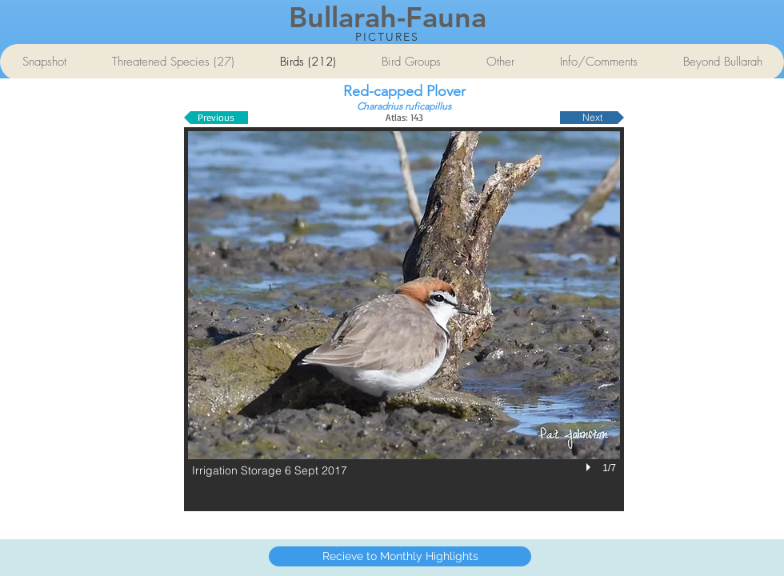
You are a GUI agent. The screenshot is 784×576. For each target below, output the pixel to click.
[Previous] (216, 117)
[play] (590, 467)
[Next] (592, 117)
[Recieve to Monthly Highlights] (400, 556)
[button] (404, 319)
